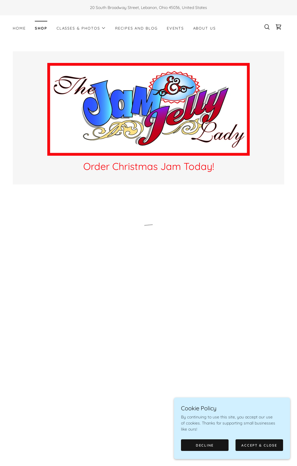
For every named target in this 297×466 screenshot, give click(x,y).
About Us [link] (204, 28)
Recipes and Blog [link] (136, 28)
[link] (148, 109)
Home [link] (19, 28)
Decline (205, 445)
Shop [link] (41, 28)
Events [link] (175, 28)
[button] (81, 28)
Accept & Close (259, 445)
